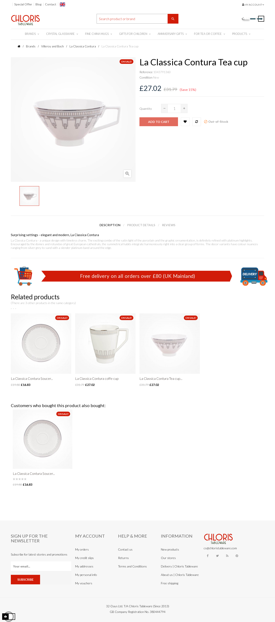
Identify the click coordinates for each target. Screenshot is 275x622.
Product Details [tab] (141, 225)
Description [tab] (110, 225)
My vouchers (83, 583)
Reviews (168, 225)
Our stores (168, 558)
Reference (146, 72)
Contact (50, 4)
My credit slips (84, 558)
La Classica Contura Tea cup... (160, 378)
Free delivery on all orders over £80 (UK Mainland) (137, 276)
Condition (145, 77)
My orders (82, 549)
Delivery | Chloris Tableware (179, 566)
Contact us (125, 549)
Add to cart (158, 122)
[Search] (137, 19)
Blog (39, 4)
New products (170, 549)
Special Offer (23, 4)
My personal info (86, 575)
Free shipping (169, 583)
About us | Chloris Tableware (180, 575)
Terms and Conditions (132, 566)
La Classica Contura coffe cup (97, 378)
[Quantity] (174, 108)
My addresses (84, 566)
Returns (123, 558)
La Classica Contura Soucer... (32, 378)
